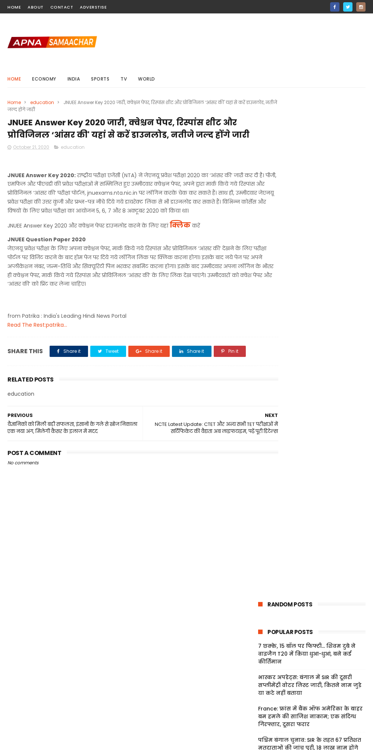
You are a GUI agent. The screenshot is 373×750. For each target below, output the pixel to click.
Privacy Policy (268, 692)
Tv (123, 79)
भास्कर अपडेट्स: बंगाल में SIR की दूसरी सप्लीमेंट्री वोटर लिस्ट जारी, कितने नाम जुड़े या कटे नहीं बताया (309, 196)
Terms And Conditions (280, 684)
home (14, 7)
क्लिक (180, 250)
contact (61, 7)
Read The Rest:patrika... (37, 349)
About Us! (263, 719)
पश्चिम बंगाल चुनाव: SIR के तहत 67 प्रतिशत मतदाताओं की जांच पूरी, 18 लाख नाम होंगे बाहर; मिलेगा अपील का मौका (309, 259)
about (36, 7)
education (42, 102)
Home (14, 79)
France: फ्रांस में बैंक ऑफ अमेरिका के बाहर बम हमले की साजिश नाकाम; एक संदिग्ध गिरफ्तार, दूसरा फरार (310, 228)
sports (100, 79)
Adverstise (93, 7)
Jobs (257, 710)
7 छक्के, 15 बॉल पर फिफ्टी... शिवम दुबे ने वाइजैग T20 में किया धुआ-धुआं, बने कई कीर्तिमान (306, 165)
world (146, 79)
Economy (44, 79)
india (74, 79)
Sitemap (262, 701)
